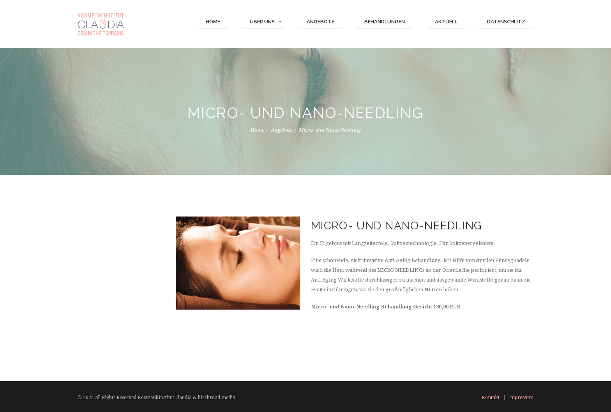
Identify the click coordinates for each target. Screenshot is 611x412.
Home (257, 130)
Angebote (281, 130)
